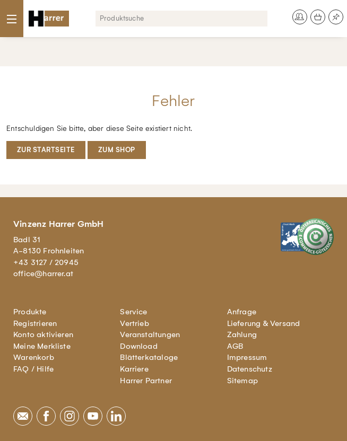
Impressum (247, 357)
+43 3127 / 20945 (46, 262)
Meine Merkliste (42, 346)
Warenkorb (33, 357)
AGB (235, 346)
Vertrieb (134, 323)
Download (139, 346)
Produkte (30, 311)
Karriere (134, 369)
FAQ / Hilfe (33, 369)
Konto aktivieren (43, 334)
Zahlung (242, 334)
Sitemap (242, 380)
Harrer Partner (146, 380)
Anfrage (241, 311)
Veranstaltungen (150, 334)
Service (133, 311)
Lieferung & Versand (263, 323)
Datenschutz (249, 369)
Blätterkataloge (149, 357)
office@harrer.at (43, 273)
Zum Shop (116, 150)
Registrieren (35, 323)
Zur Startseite (46, 150)
